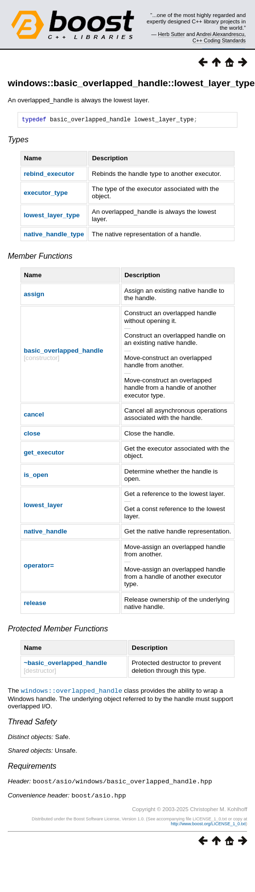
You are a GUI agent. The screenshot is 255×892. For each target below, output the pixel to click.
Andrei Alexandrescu (220, 34)
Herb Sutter (171, 34)
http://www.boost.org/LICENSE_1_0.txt (208, 823)
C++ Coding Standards (219, 40)
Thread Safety (32, 723)
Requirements (32, 767)
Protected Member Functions (58, 630)
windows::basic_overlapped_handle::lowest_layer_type (131, 83)
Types (18, 141)
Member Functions (40, 257)
